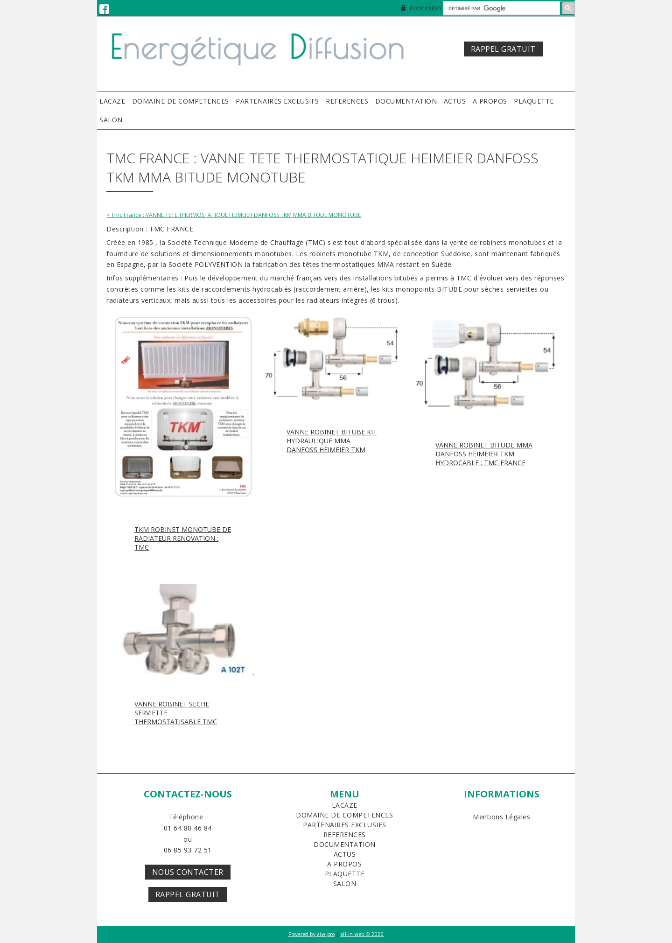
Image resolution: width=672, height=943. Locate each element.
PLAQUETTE (534, 101)
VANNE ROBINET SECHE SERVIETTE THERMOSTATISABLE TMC (175, 712)
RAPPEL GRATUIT (503, 49)
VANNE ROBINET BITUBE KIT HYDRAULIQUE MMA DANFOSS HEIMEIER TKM (332, 440)
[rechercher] (500, 8)
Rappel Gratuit (187, 894)
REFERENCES (347, 101)
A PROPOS (490, 101)
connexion (421, 7)
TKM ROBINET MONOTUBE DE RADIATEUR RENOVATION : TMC (182, 538)
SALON (111, 119)
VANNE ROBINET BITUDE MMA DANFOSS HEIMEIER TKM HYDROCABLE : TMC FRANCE (483, 453)
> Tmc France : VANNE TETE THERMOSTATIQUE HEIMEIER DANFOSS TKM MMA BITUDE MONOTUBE (233, 215)
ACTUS (455, 101)
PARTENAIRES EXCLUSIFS (277, 101)
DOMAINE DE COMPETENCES (180, 101)
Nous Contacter (188, 872)
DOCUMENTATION (406, 101)
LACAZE (112, 101)
